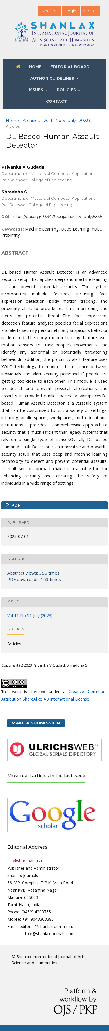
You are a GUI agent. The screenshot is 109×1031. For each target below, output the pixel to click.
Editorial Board (70, 66)
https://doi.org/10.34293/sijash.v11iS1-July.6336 (57, 216)
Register (50, 10)
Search (91, 10)
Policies (67, 89)
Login (71, 10)
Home (35, 66)
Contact (56, 101)
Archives (31, 120)
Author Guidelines (52, 78)
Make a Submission (36, 723)
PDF (15, 505)
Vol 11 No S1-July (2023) (66, 120)
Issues (36, 89)
